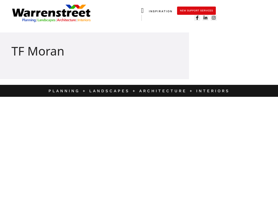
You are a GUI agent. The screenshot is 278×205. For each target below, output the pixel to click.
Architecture (164, 91)
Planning (64, 91)
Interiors (213, 91)
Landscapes (111, 91)
